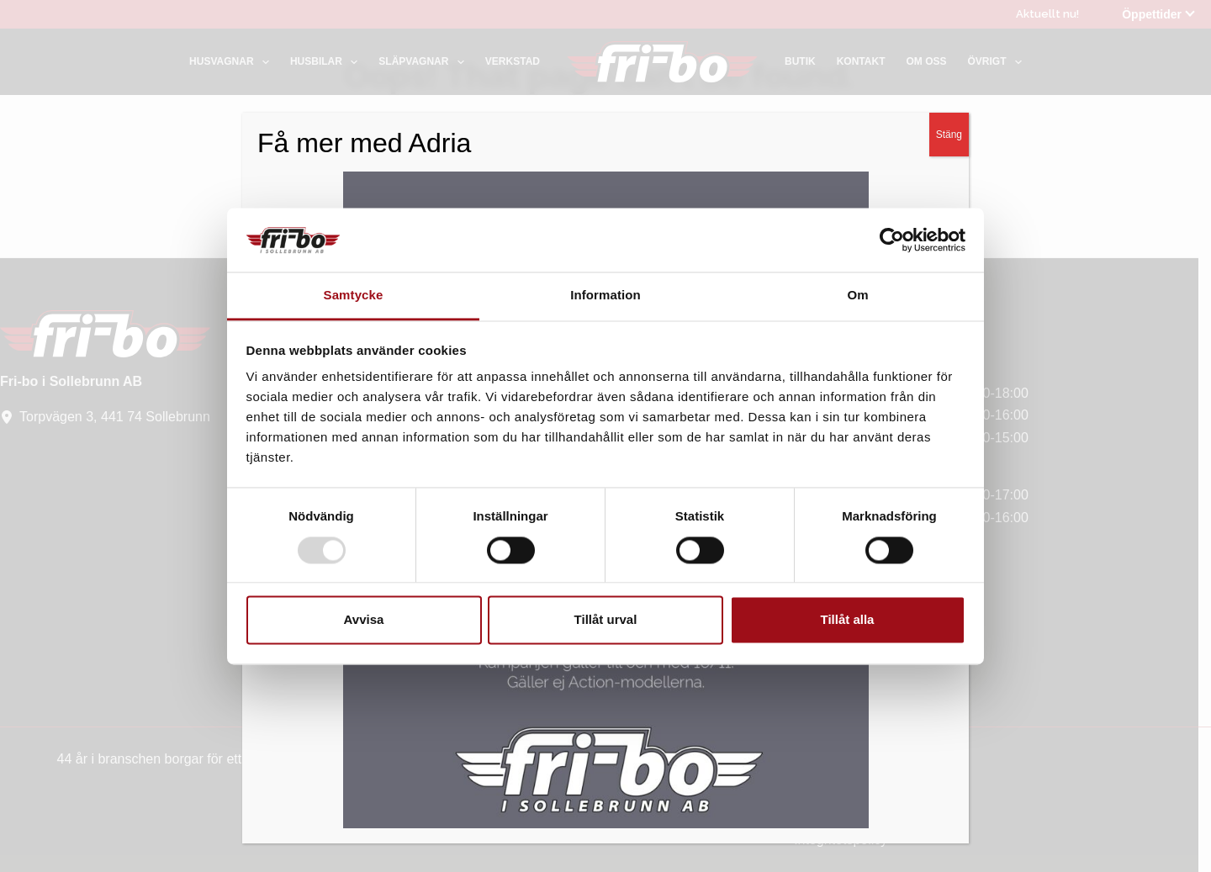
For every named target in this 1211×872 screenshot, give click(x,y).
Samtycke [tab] (353, 295)
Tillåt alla (848, 620)
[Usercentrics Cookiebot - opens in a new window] (891, 239)
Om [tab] (857, 295)
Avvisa (364, 620)
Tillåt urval (605, 620)
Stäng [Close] (949, 163)
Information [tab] (605, 295)
